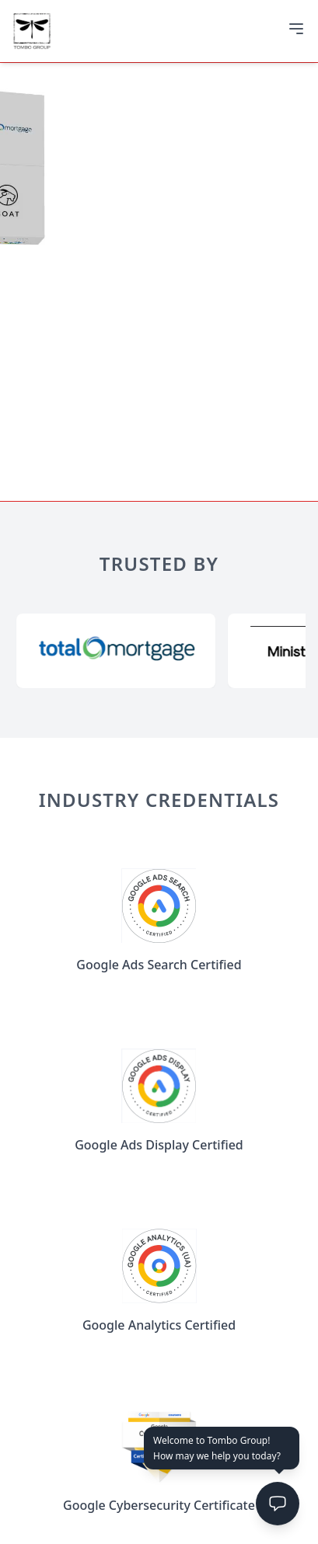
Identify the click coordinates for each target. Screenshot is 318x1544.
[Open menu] (296, 28)
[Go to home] (31, 31)
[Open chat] (277, 1503)
